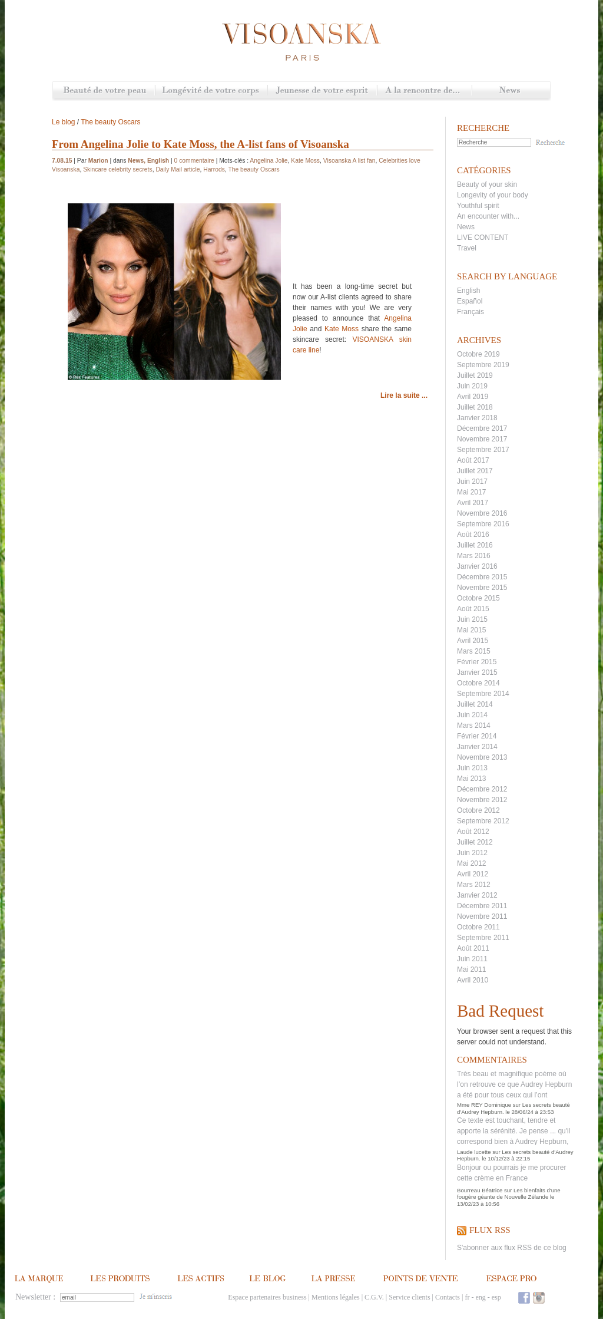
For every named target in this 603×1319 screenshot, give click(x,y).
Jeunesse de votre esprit (322, 91)
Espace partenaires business (267, 1297)
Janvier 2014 (477, 747)
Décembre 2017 (482, 428)
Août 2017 (473, 460)
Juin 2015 (472, 619)
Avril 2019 (472, 397)
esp (496, 1297)
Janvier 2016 (477, 566)
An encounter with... (488, 216)
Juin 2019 (472, 386)
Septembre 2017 (483, 450)
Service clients (409, 1297)
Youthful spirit (478, 206)
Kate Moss (305, 160)
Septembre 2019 (483, 365)
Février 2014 (476, 736)
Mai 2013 (471, 778)
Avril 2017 (472, 503)
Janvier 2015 (477, 672)
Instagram (539, 1297)
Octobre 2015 (478, 598)
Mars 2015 (474, 651)
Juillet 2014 (475, 704)
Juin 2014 (472, 715)
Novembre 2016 (482, 513)
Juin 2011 (472, 959)
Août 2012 (473, 831)
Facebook (524, 1297)
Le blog (63, 122)
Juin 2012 (472, 853)
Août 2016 (473, 534)
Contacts (447, 1297)
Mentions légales (336, 1297)
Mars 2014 (474, 725)
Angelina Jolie (268, 160)
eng (480, 1297)
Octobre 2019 (478, 354)
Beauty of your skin (487, 184)
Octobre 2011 (478, 927)
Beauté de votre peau (104, 91)
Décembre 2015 (482, 577)
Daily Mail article (177, 169)
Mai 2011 (471, 969)
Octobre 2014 (478, 683)
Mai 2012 (471, 863)
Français (470, 312)
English (468, 290)
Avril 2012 (472, 874)
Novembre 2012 (482, 800)
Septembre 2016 (483, 524)
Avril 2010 (472, 980)
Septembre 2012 (483, 821)
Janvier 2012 (477, 895)
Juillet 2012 (475, 842)
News (511, 91)
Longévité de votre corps (211, 91)
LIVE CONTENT (482, 237)
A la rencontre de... (424, 91)
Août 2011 (473, 948)
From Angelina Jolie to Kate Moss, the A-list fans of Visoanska (200, 144)
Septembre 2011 (483, 938)
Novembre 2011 (482, 916)
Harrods (214, 169)
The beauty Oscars (110, 122)
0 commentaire (194, 160)
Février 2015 (476, 662)
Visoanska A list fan (349, 160)
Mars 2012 (474, 885)
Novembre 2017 (482, 439)
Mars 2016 (474, 556)
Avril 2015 (472, 641)
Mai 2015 (471, 630)
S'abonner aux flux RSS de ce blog (511, 1248)
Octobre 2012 (478, 810)
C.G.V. (374, 1297)
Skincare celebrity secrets (118, 169)
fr (467, 1297)
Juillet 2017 (475, 471)
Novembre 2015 (482, 587)
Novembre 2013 (482, 757)
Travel (466, 248)
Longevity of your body (492, 195)
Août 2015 (473, 609)
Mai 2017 (471, 492)
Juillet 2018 (475, 407)
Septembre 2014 (483, 694)
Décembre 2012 (482, 789)
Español (469, 301)
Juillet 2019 (475, 375)
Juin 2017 (472, 481)
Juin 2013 (472, 768)
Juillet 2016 (475, 545)
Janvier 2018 (477, 418)
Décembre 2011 (482, 906)
